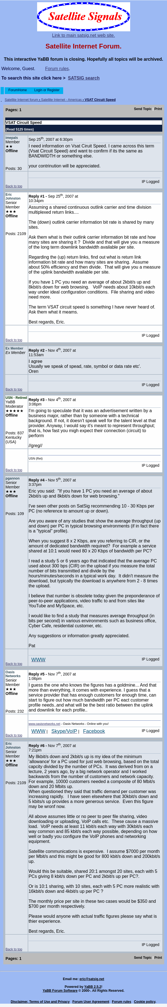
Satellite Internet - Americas (61, 100)
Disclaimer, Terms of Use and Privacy (40, 1002)
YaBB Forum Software (60, 991)
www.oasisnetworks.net (44, 723)
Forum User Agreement (90, 1002)
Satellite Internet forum (21, 100)
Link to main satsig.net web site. (83, 35)
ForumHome (17, 90)
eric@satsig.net (91, 979)
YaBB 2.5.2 (92, 987)
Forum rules (57, 68)
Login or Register (46, 90)
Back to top (14, 186)
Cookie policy (144, 1002)
